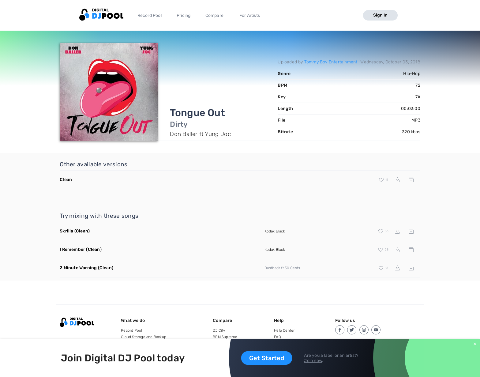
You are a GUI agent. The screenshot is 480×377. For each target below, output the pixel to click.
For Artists (249, 15)
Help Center (284, 330)
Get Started (266, 358)
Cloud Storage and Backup (143, 337)
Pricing (183, 15)
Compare (214, 15)
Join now (313, 360)
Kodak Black (274, 231)
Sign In (380, 15)
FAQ (277, 337)
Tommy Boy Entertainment (331, 62)
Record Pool (149, 15)
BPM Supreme (225, 337)
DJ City (219, 330)
